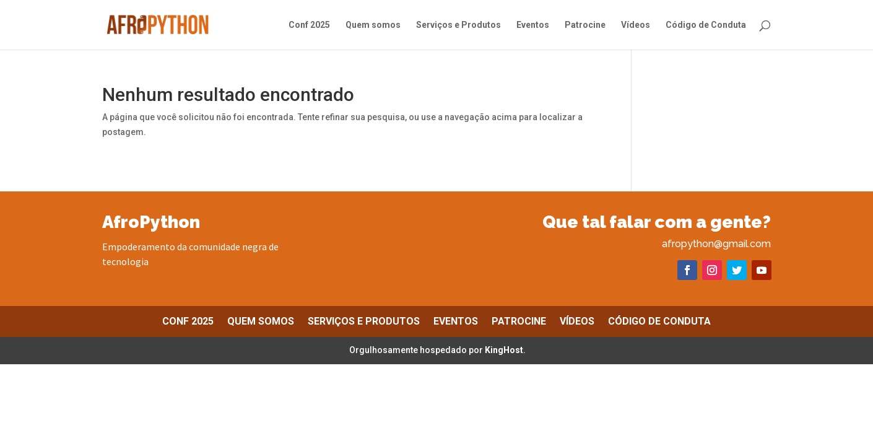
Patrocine (585, 25)
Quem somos (373, 25)
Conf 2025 (309, 25)
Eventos (532, 25)
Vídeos (635, 25)
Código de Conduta (706, 25)
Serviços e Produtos (458, 25)
